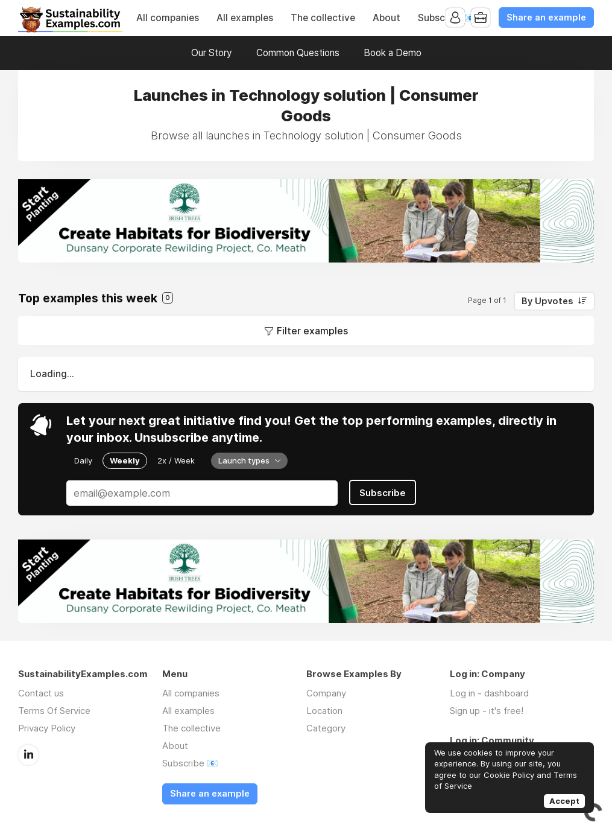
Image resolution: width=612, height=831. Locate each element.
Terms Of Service (54, 710)
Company (326, 693)
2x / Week (176, 460)
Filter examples (312, 331)
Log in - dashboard (489, 693)
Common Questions (297, 53)
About (386, 18)
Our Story (211, 53)
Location (324, 710)
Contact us (41, 693)
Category (325, 728)
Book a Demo (392, 53)
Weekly (125, 460)
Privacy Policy (46, 728)
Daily (83, 460)
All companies (167, 18)
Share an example (546, 17)
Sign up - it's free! (486, 710)
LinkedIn (28, 755)
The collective (323, 18)
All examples (244, 18)
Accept (564, 801)
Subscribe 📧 (190, 763)
